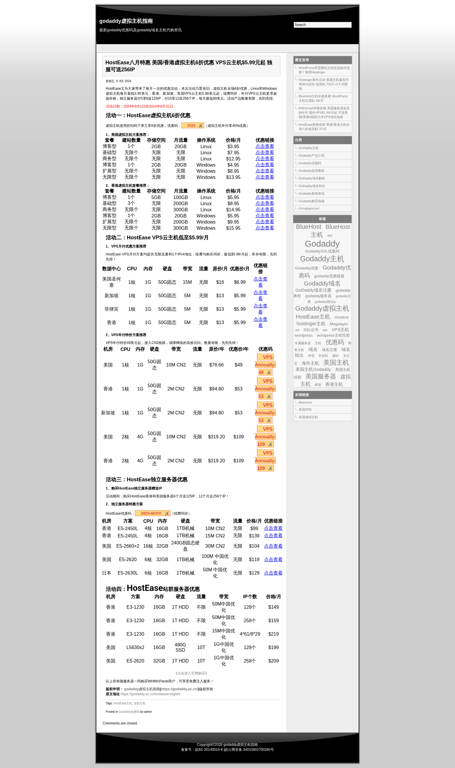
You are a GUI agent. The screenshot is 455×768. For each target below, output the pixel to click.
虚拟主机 (161, 115)
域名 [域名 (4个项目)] (313, 349)
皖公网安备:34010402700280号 (249, 750)
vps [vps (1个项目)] (324, 330)
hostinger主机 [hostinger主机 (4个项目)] (311, 323)
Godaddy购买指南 (312, 201)
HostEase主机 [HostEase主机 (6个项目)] (313, 317)
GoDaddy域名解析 (312, 178)
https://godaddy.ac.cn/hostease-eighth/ (150, 694)
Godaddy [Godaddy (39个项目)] (322, 243)
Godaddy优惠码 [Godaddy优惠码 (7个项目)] (325, 271)
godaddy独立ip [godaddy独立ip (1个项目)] (325, 301)
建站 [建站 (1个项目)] (335, 355)
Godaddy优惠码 (129, 711)
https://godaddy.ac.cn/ (179, 689)
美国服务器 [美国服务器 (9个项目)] (320, 376)
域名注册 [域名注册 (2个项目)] (329, 349)
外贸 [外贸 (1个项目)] (311, 355)
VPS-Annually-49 (265, 365)
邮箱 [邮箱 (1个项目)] (318, 384)
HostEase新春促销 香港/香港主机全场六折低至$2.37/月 (324, 127)
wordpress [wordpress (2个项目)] (303, 335)
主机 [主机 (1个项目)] (318, 343)
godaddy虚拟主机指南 (126, 21)
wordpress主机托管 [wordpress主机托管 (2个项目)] (333, 335)
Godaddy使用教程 (312, 170)
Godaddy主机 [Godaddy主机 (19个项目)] (322, 259)
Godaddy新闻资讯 (312, 193)
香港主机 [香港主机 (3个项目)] (334, 384)
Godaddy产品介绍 (312, 155)
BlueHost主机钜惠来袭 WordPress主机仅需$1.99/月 (323, 98)
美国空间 (305, 409)
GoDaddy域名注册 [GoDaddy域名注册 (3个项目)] (313, 290)
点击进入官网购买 (191, 673)
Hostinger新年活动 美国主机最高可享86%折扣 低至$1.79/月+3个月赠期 (324, 84)
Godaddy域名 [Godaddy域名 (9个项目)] (322, 283)
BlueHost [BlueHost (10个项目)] (308, 226)
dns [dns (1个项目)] (329, 235)
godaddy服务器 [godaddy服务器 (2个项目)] (318, 296)
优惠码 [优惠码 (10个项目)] (335, 342)
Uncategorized (309, 208)
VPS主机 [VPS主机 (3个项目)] (340, 329)
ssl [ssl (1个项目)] (297, 330)
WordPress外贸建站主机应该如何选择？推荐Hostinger (324, 70)
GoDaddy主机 (309, 148)
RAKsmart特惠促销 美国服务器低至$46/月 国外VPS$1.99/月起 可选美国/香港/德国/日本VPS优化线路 (324, 112)
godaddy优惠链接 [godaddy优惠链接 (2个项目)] (329, 276)
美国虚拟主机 (308, 417)
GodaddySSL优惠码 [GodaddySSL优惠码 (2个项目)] (322, 251)
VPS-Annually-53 (265, 389)
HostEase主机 (123, 703)
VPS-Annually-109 (265, 437)
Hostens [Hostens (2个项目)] (342, 317)
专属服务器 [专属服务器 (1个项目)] (303, 343)
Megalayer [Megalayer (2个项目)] (339, 324)
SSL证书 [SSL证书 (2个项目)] (310, 330)
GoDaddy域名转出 (312, 186)
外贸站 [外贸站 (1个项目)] (323, 355)
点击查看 (265, 146)
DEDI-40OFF (151, 513)
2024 (191, 126)
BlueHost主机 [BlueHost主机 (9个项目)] (330, 230)
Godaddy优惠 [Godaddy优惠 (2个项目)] (306, 268)
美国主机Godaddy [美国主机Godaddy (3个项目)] (313, 369)
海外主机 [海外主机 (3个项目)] (310, 363)
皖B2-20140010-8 (209, 750)
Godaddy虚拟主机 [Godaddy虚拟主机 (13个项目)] (322, 308)
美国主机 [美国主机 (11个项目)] (336, 362)
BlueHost (305, 402)
